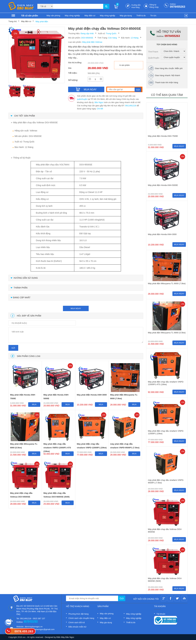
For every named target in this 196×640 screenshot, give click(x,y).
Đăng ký (153, 5)
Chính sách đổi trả (76, 622)
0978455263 (177, 6)
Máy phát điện (42, 21)
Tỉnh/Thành (153, 52)
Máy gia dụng (126, 15)
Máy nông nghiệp (107, 15)
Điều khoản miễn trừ (77, 627)
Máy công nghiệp (72, 15)
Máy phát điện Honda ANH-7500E (23, 397)
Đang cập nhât (87, 33)
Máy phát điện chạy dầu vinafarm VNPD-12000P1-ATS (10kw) (57, 446)
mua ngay (76, 308)
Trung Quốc (111, 33)
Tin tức (153, 15)
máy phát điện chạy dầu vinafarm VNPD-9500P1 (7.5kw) (124, 446)
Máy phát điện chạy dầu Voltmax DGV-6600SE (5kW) (56, 495)
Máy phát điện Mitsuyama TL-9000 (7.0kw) (124, 397)
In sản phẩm (124, 65)
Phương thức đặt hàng (78, 614)
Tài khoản (160, 614)
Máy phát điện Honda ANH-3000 (92, 395)
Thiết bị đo (141, 15)
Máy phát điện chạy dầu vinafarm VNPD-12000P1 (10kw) (92, 446)
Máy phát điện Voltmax (92, 42)
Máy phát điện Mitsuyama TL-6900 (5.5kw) (24, 446)
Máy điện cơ (90, 15)
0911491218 (130, 105)
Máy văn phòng (53, 15)
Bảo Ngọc (99, 102)
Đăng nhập (154, 7)
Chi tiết (100, 108)
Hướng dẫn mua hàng (136, 6)
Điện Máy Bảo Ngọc (65, 637)
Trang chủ (12, 21)
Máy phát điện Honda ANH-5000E (56, 397)
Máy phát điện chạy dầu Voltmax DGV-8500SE (21, 495)
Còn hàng (112, 38)
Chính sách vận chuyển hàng (81, 618)
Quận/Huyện (153, 58)
